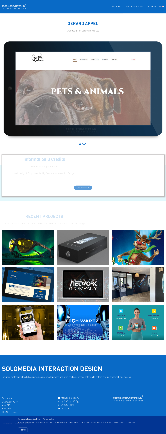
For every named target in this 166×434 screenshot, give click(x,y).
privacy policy (91, 423)
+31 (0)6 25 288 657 (68, 401)
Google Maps (65, 404)
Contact (152, 6)
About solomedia (134, 6)
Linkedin (63, 408)
